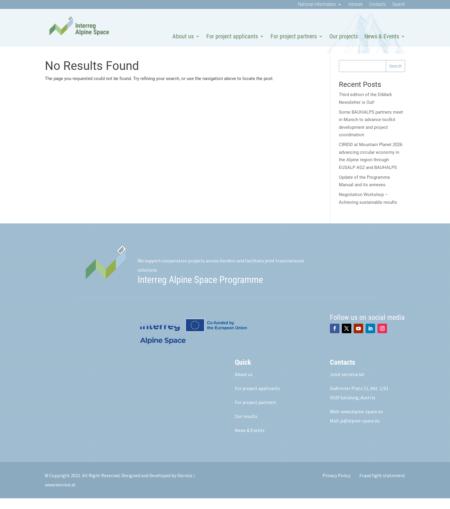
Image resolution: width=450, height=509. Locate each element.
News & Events (381, 36)
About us (183, 36)
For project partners (293, 36)
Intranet (355, 4)
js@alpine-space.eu (360, 431)
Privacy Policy (336, 486)
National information (317, 4)
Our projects (343, 36)
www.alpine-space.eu (362, 422)
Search (398, 4)
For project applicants (232, 36)
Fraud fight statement (382, 486)
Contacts (377, 4)
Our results (246, 427)
